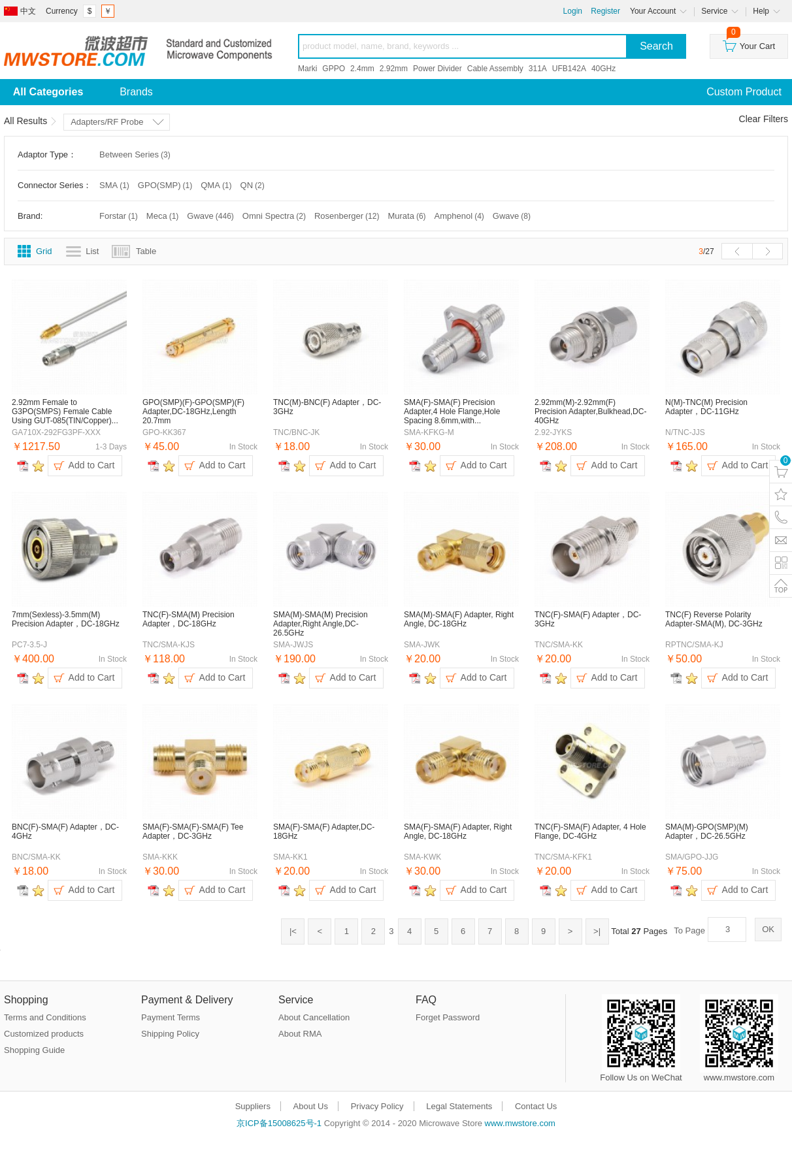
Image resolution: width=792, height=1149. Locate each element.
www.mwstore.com (520, 1123)
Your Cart (749, 43)
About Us (310, 1106)
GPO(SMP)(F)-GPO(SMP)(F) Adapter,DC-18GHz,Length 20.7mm (193, 411)
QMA (217, 185)
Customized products (44, 1034)
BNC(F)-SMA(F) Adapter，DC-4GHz (65, 831)
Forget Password (448, 1017)
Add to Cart (92, 465)
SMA (115, 185)
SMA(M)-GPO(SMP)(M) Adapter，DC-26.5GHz (706, 831)
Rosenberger (348, 216)
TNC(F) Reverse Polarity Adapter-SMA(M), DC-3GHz (714, 619)
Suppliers (253, 1106)
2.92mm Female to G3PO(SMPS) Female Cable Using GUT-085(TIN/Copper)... (65, 411)
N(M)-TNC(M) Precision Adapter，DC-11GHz (706, 407)
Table (146, 251)
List (92, 251)
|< (293, 931)
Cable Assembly (495, 68)
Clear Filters (763, 119)
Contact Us (536, 1106)
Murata (407, 216)
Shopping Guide (34, 1050)
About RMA (300, 1034)
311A (538, 68)
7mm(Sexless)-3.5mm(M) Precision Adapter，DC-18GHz (66, 619)
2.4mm (362, 68)
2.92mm (394, 68)
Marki (307, 68)
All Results (25, 121)
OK (768, 929)
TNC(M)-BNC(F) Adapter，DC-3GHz (327, 407)
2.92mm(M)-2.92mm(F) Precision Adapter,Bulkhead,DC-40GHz (590, 411)
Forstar (119, 216)
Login (572, 11)
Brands (136, 91)
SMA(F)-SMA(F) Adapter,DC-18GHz (323, 831)
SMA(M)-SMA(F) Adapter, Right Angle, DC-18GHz (459, 619)
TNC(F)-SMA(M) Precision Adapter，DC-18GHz (188, 619)
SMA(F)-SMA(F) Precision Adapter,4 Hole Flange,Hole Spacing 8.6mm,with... (452, 411)
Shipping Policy (170, 1034)
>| (597, 931)
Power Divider (437, 68)
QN (253, 185)
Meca (163, 216)
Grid (44, 251)
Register (605, 11)
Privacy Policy (377, 1106)
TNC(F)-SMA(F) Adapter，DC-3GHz (588, 619)
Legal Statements (459, 1106)
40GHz (603, 68)
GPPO (333, 68)
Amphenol (460, 216)
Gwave (211, 216)
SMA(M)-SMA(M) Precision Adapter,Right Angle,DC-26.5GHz (320, 624)
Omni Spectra (275, 216)
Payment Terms (170, 1017)
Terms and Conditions (45, 1017)
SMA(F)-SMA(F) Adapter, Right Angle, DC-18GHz (458, 831)
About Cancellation (314, 1017)
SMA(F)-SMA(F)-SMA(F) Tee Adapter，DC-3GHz (192, 831)
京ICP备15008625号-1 (279, 1123)
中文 (28, 11)
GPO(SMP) (166, 185)
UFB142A (569, 68)
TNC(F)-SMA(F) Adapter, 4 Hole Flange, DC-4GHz (590, 831)
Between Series (136, 154)
